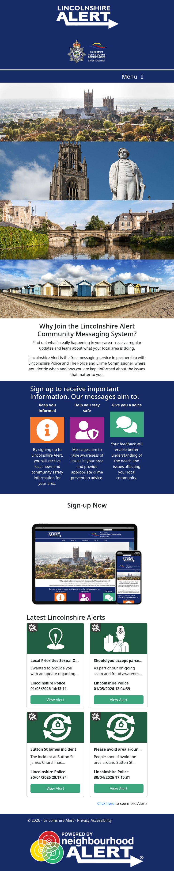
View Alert (55, 699)
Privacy (83, 820)
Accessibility (101, 820)
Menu (134, 76)
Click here (105, 803)
